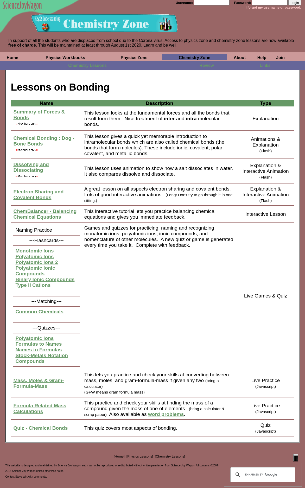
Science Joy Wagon (69, 465)
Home (12, 57)
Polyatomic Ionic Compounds (35, 270)
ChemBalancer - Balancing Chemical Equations (45, 214)
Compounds (30, 361)
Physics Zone (134, 57)
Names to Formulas (38, 349)
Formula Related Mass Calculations (39, 408)
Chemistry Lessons (87, 65)
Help (261, 57)
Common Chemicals (39, 311)
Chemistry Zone (194, 57)
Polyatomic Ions (34, 256)
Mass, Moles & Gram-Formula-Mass (38, 383)
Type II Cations (32, 285)
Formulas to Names (38, 344)
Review (207, 65)
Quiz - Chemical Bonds (40, 428)
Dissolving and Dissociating (31, 167)
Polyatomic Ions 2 (36, 262)
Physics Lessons (139, 456)
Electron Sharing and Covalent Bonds (38, 194)
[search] (262, 475)
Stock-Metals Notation (41, 355)
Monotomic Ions (34, 250)
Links (265, 65)
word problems (166, 414)
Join (280, 57)
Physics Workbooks (65, 57)
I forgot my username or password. (273, 7)
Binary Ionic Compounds (44, 279)
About (240, 57)
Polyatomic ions (34, 338)
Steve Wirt (21, 476)
